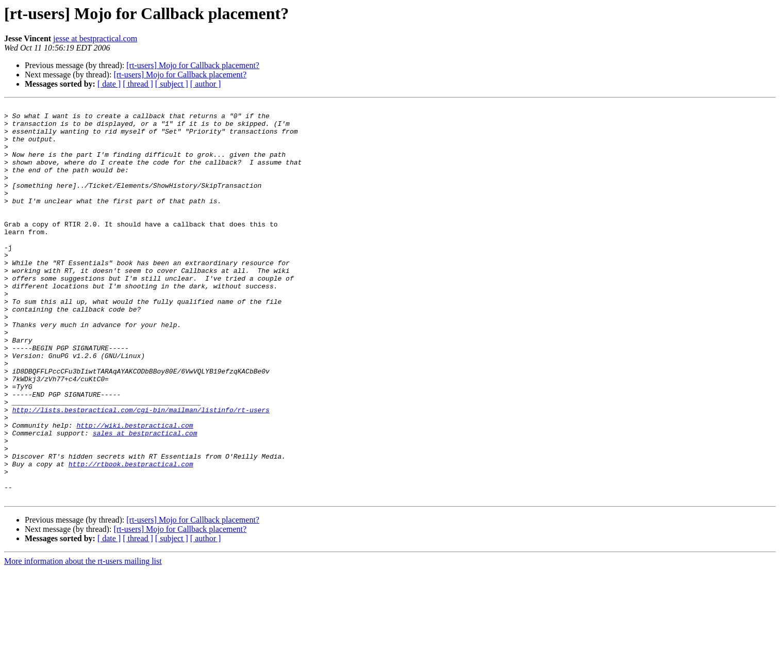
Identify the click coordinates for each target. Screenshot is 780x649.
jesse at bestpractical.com (95, 38)
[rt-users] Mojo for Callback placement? (192, 65)
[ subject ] (171, 83)
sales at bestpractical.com (145, 499)
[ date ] (109, 83)
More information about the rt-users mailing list (83, 640)
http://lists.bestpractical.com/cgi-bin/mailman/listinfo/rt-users (141, 471)
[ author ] (205, 83)
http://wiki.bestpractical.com (134, 490)
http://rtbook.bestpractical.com (131, 536)
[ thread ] (138, 83)
